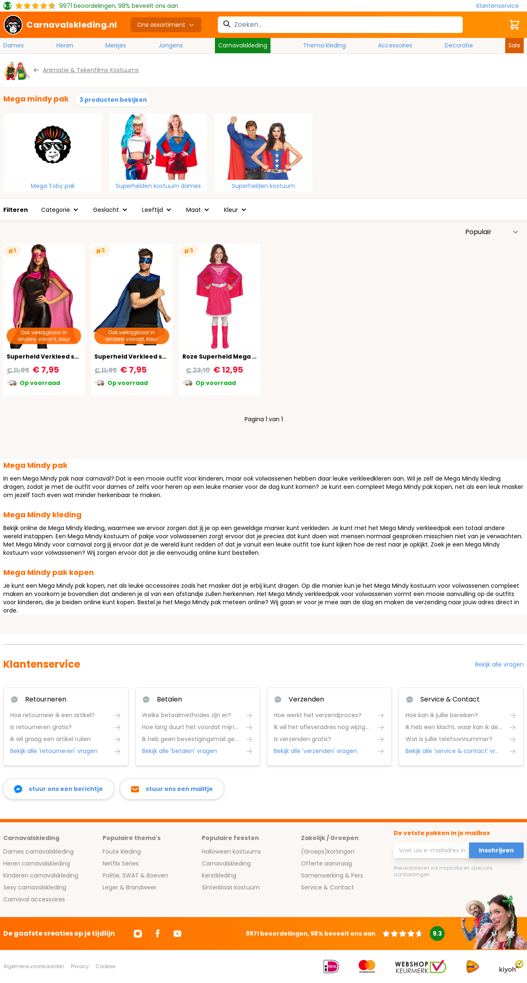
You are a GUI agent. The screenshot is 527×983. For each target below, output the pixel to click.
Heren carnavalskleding (36, 863)
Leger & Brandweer (129, 887)
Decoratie (459, 45)
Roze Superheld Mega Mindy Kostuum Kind (249, 356)
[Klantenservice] (500, 6)
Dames (13, 45)
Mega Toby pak (53, 186)
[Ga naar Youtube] (177, 933)
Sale (514, 45)
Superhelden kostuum (263, 186)
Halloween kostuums (231, 851)
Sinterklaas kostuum (231, 887)
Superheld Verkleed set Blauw (141, 356)
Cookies (106, 966)
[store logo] (60, 25)
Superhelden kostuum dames (158, 186)
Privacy (80, 966)
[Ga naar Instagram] (138, 933)
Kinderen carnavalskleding (40, 875)
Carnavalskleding (242, 45)
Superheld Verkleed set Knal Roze (60, 356)
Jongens (171, 45)
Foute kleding (122, 851)
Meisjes (115, 45)
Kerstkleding (219, 875)
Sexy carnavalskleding (34, 887)
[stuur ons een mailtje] (172, 789)
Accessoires (395, 45)
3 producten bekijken (113, 100)
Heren (64, 45)
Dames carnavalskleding (38, 851)
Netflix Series (121, 863)
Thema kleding (324, 45)
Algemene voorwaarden (33, 966)
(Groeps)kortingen (327, 851)
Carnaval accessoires (34, 899)
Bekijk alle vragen (499, 664)
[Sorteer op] (492, 232)
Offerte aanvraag (326, 863)
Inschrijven (496, 850)
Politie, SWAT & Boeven (135, 875)
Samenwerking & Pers (332, 875)
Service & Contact (327, 887)
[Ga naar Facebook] (158, 933)
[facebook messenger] (58, 789)
